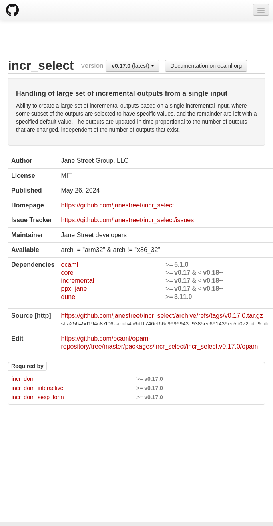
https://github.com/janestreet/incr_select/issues (127, 220)
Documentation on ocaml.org (206, 66)
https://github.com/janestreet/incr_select (117, 205)
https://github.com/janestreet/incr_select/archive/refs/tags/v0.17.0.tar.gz (162, 315)
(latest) (133, 66)
